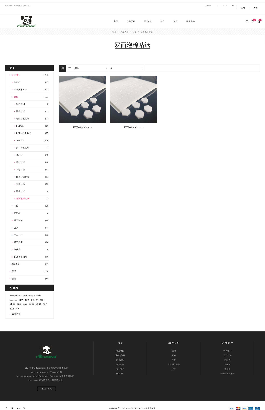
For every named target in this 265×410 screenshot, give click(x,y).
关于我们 (120, 363)
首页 (114, 26)
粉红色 (34, 294)
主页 (116, 15)
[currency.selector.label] (220, 5)
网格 (62, 62)
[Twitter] (12, 402)
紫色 (12, 302)
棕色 (18, 303)
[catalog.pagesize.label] (126, 62)
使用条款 (120, 359)
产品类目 (131, 15)
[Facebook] (6, 402)
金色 (25, 298)
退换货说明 (120, 349)
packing (13, 294)
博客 (174, 354)
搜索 (174, 345)
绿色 (39, 298)
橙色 (27, 294)
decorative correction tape (22, 290)
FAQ (174, 363)
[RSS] (24, 402)
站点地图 (120, 345)
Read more (46, 383)
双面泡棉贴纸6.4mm (133, 121)
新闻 (174, 349)
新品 (162, 15)
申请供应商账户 (227, 368)
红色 (12, 298)
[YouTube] (18, 402)
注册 (249, 5)
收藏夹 (227, 363)
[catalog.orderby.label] (91, 62)
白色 (21, 294)
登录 (258, 5)
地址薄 (227, 354)
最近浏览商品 (174, 359)
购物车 (227, 359)
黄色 (19, 298)
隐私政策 (120, 354)
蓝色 (31, 298)
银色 (45, 298)
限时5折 (148, 15)
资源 (175, 15)
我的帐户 (227, 345)
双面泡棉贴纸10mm (82, 121)
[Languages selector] (236, 5)
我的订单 (227, 349)
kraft (38, 290)
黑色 (42, 294)
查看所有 (16, 308)
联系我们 (190, 15)
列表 (69, 62)
